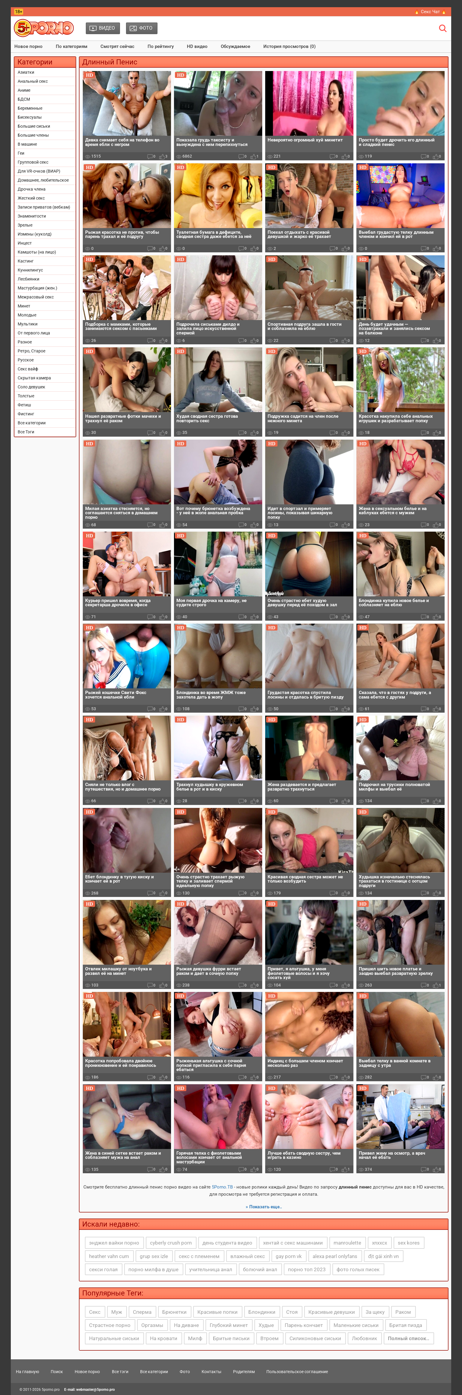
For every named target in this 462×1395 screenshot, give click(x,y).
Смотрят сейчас (117, 46)
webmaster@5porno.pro (95, 1390)
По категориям (71, 46)
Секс (94, 1312)
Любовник (364, 1338)
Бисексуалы (30, 117)
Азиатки (26, 72)
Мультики (28, 324)
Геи (21, 153)
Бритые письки (231, 1338)
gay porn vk (289, 1256)
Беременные (30, 108)
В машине (27, 144)
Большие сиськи (34, 126)
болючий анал (260, 1269)
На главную (27, 1371)
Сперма (142, 1312)
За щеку (375, 1312)
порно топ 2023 (307, 1269)
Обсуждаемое (235, 46)
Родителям (244, 1371)
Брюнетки (174, 1312)
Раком (403, 1312)
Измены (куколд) (35, 234)
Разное (25, 342)
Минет (24, 306)
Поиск (57, 1371)
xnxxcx (379, 1243)
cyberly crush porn (171, 1243)
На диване (186, 1325)
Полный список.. (408, 1338)
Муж (116, 1312)
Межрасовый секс (36, 297)
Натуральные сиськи (114, 1338)
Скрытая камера (34, 377)
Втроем (269, 1338)
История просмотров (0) (289, 46)
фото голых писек (358, 1269)
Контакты (211, 1371)
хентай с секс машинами (293, 1243)
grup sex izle (154, 1256)
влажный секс (247, 1256)
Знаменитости (32, 216)
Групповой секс (33, 162)
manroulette (347, 1243)
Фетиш (24, 404)
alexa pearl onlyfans (335, 1256)
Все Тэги (26, 431)
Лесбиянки (28, 279)
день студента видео (227, 1243)
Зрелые (25, 225)
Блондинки (261, 1312)
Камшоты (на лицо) (37, 252)
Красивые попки (217, 1312)
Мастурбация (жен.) (37, 288)
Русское (26, 360)
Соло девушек (31, 386)
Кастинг (26, 261)
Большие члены (33, 135)
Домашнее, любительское (43, 180)
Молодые (27, 315)
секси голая (103, 1269)
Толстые (26, 395)
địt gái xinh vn (383, 1256)
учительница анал (210, 1269)
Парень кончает (304, 1325)
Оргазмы (152, 1325)
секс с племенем (199, 1256)
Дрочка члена (32, 189)
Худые (266, 1325)
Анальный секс (33, 81)
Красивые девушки (331, 1312)
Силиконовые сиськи (315, 1338)
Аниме (24, 90)
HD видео (197, 46)
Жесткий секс (31, 198)
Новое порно (28, 46)
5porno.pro (51, 1390)
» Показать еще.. (264, 1206)
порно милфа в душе (153, 1269)
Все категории (32, 422)
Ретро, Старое (31, 351)
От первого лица (34, 333)
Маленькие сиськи (356, 1325)
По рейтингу (161, 46)
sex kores (409, 1243)
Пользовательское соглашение (297, 1371)
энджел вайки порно (114, 1243)
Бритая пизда (405, 1325)
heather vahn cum (109, 1256)
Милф (195, 1338)
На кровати (163, 1338)
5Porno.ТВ (222, 1187)
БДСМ (24, 99)
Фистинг (26, 413)
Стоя (292, 1312)
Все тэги (120, 1371)
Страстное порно (109, 1325)
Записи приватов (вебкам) (44, 207)
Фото (185, 1371)
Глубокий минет (229, 1325)
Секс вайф (28, 369)
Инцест (25, 243)
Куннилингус (30, 270)
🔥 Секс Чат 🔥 (430, 11)
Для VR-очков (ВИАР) (39, 171)
